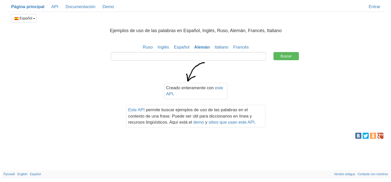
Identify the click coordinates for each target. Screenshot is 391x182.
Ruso (148, 47)
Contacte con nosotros (373, 174)
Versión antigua (344, 174)
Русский (9, 174)
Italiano (221, 47)
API (54, 6)
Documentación (80, 6)
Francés (241, 47)
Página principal (27, 6)
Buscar (286, 56)
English (22, 174)
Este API (136, 109)
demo (198, 122)
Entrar (374, 6)
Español (24, 18)
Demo (108, 6)
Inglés (163, 47)
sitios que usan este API (232, 122)
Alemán (202, 47)
